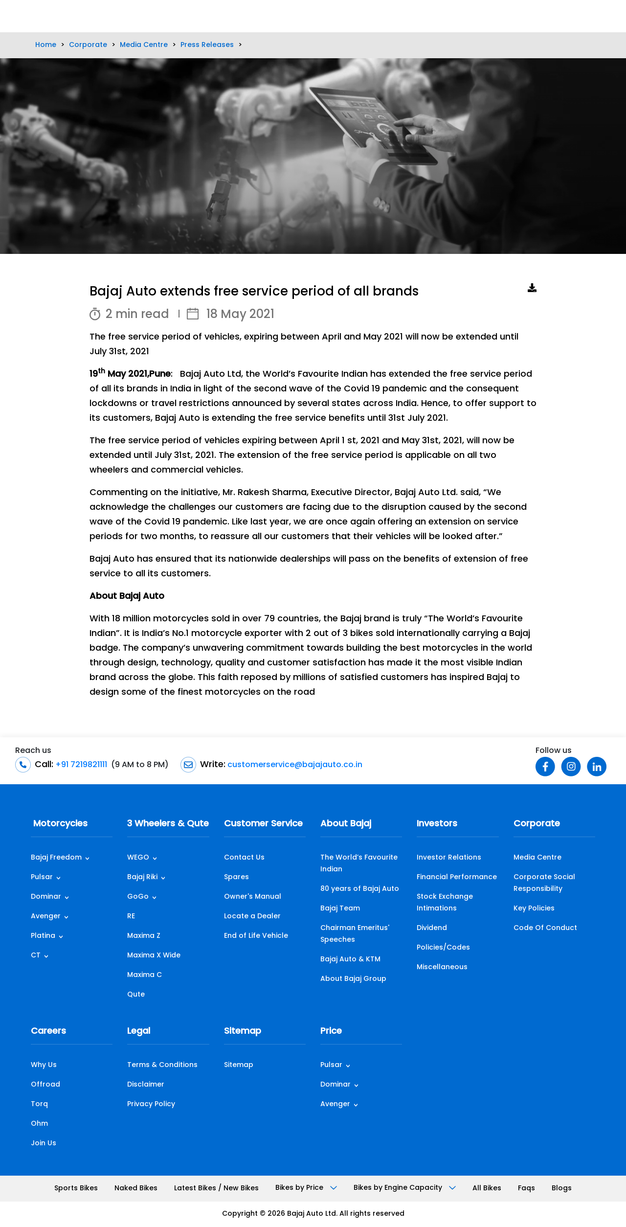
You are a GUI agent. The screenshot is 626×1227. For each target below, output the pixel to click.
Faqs (526, 1188)
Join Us (43, 1143)
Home (45, 45)
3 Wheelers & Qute (168, 824)
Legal (138, 1031)
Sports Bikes (76, 1188)
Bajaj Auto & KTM (350, 959)
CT (36, 955)
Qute (136, 995)
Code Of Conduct (545, 928)
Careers (48, 1031)
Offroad (45, 1085)
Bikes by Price (306, 1188)
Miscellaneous (442, 967)
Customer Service (263, 824)
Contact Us (244, 858)
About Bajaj (345, 824)
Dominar (46, 897)
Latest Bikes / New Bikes (216, 1188)
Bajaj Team (340, 908)
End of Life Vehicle (256, 936)
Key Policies (534, 908)
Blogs (562, 1188)
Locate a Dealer (252, 916)
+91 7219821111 (80, 765)
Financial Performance (457, 877)
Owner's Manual (252, 897)
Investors (437, 824)
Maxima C (144, 975)
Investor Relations (449, 858)
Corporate (88, 45)
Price (331, 1031)
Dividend (432, 928)
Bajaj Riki (142, 877)
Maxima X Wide (153, 955)
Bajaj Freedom (56, 858)
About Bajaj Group (353, 979)
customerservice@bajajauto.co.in (293, 765)
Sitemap (242, 1031)
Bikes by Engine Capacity (405, 1188)
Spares (236, 877)
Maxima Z (143, 936)
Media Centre (144, 45)
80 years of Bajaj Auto (359, 889)
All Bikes (486, 1188)
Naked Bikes (135, 1188)
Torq (39, 1104)
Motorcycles (59, 824)
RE (131, 916)
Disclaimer (145, 1085)
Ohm (39, 1124)
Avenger (46, 916)
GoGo (138, 897)
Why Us (44, 1065)
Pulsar (42, 877)
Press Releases (207, 45)
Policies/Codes (443, 948)
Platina (43, 936)
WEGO (138, 858)
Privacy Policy (151, 1104)
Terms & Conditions (162, 1065)
